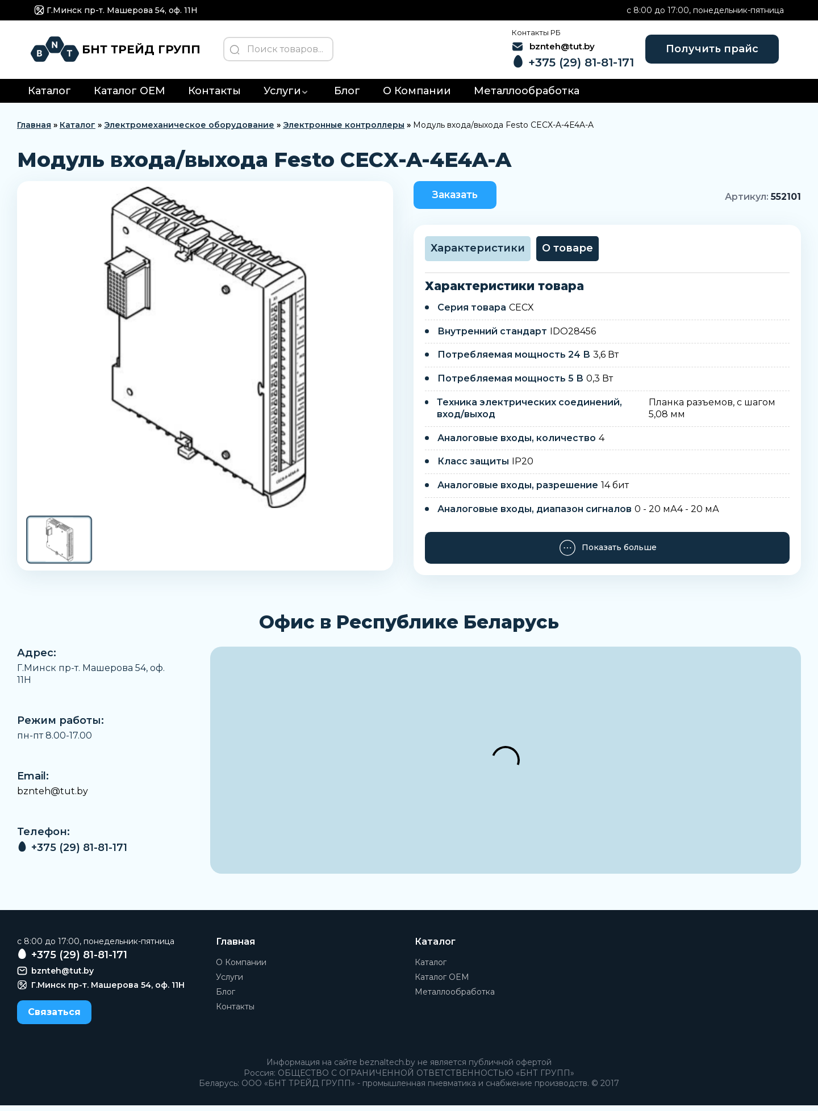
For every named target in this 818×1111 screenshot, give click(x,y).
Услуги (282, 96)
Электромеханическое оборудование (189, 130)
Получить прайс (706, 51)
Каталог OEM (129, 96)
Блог (347, 96)
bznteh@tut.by (52, 796)
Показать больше (607, 553)
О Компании (417, 96)
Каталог (49, 96)
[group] (205, 352)
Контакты (214, 96)
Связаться (54, 1017)
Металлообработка (526, 96)
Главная (34, 130)
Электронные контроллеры (343, 130)
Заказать (459, 200)
